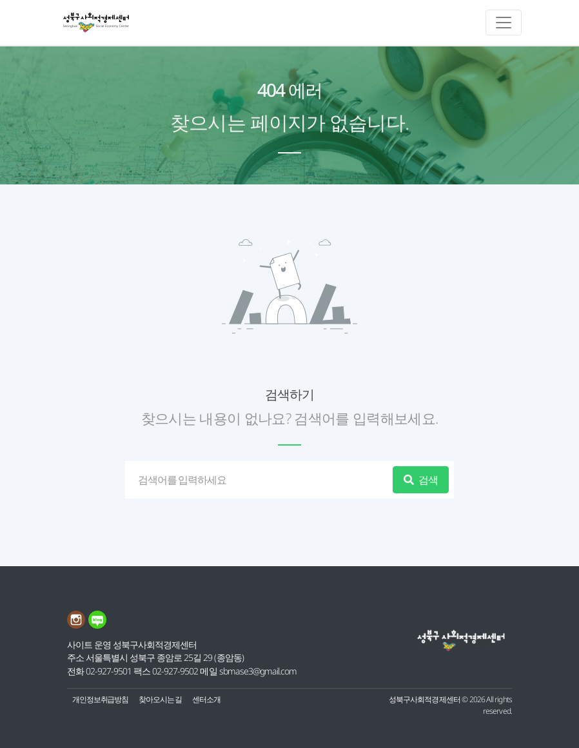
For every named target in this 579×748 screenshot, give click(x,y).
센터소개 (206, 699)
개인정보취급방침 (100, 699)
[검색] (261, 479)
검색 (421, 480)
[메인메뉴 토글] (504, 22)
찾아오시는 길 (160, 699)
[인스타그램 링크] (77, 625)
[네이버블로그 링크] (98, 625)
